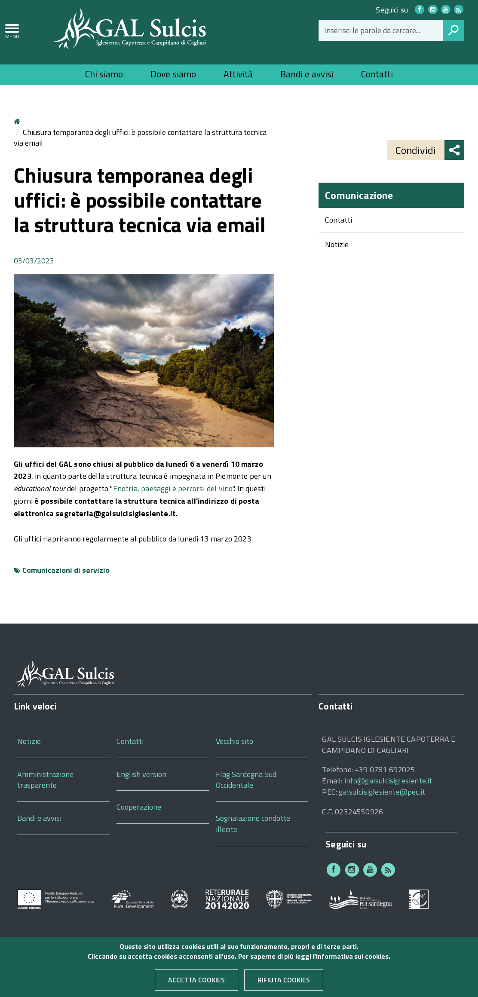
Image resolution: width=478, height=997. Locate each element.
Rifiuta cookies (283, 984)
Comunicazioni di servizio (66, 570)
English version (141, 774)
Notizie (337, 244)
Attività (238, 74)
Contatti (377, 74)
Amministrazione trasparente (45, 779)
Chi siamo (104, 74)
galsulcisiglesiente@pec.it (382, 792)
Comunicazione (359, 195)
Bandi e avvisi (307, 74)
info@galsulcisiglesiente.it (388, 780)
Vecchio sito (234, 741)
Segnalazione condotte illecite (253, 823)
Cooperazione (138, 807)
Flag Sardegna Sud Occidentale (246, 779)
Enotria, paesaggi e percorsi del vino (173, 488)
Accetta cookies (196, 984)
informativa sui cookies (352, 960)
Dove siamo (173, 74)
